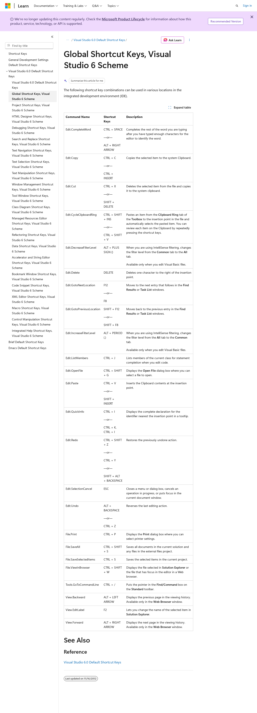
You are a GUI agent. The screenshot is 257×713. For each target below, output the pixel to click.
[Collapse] (52, 37)
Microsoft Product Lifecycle (123, 19)
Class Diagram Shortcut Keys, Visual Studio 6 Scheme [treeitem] (31, 209)
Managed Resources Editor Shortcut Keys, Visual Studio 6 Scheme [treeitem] (31, 223)
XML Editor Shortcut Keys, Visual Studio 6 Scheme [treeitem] (33, 299)
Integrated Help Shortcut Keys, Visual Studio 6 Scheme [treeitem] (32, 333)
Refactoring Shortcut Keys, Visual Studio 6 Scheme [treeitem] (33, 237)
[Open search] (237, 6)
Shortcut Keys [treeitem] (18, 53)
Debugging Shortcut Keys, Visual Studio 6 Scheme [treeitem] (33, 130)
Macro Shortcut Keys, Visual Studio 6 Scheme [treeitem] (30, 310)
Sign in (247, 5)
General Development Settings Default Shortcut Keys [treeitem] (28, 62)
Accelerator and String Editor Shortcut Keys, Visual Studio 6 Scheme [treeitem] (31, 262)
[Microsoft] (8, 6)
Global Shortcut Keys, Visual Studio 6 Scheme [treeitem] (31, 96)
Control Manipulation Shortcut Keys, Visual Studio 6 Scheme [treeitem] (32, 322)
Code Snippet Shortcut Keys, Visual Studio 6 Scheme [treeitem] (30, 288)
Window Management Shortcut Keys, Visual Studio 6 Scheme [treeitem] (32, 187)
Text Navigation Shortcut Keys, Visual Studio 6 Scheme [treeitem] (32, 153)
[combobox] (29, 45)
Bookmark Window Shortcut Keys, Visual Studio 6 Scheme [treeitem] (34, 276)
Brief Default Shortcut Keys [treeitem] (26, 342)
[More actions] (189, 40)
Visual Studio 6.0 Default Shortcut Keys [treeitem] (34, 85)
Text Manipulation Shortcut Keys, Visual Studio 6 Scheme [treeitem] (33, 175)
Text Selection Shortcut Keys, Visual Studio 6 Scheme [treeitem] (31, 164)
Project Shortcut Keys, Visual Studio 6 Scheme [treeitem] (30, 107)
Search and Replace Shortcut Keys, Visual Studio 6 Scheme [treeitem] (31, 141)
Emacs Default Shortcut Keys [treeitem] (27, 348)
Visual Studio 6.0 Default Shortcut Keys (99, 40)
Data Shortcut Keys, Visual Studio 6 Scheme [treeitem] (34, 248)
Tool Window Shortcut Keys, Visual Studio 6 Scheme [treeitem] (30, 198)
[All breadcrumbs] (67, 40)
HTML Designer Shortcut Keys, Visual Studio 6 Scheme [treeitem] (32, 119)
